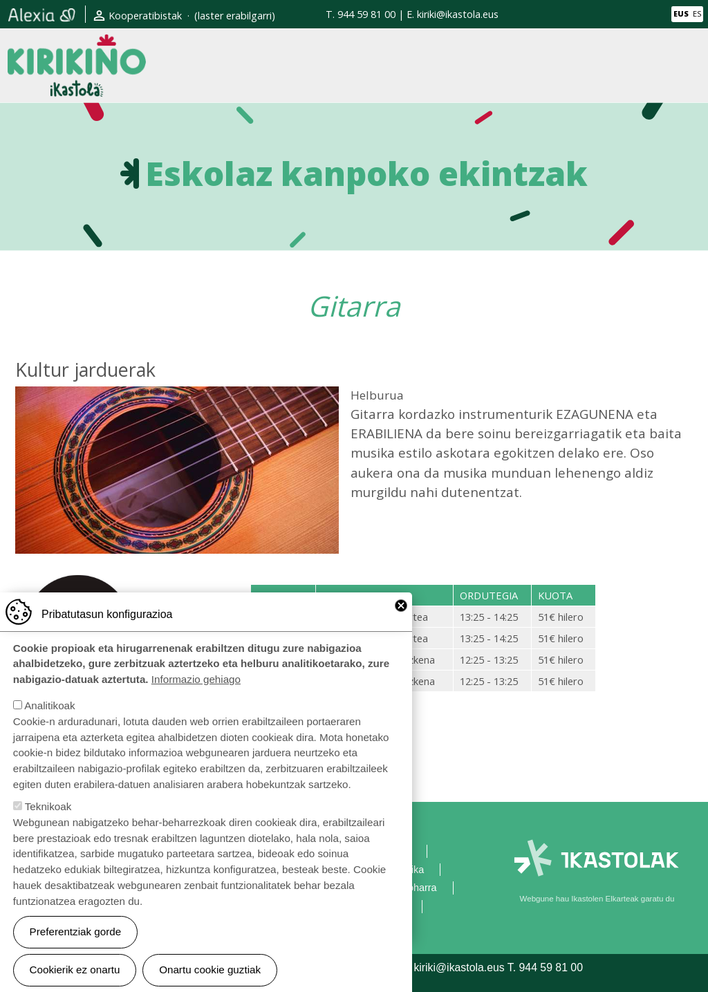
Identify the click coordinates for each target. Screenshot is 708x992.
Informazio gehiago (196, 701)
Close (401, 627)
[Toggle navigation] (689, 65)
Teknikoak (48, 828)
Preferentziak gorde (76, 953)
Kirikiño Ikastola (77, 45)
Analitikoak (49, 727)
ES (697, 13)
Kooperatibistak (145, 15)
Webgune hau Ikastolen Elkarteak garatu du (597, 899)
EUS (681, 13)
